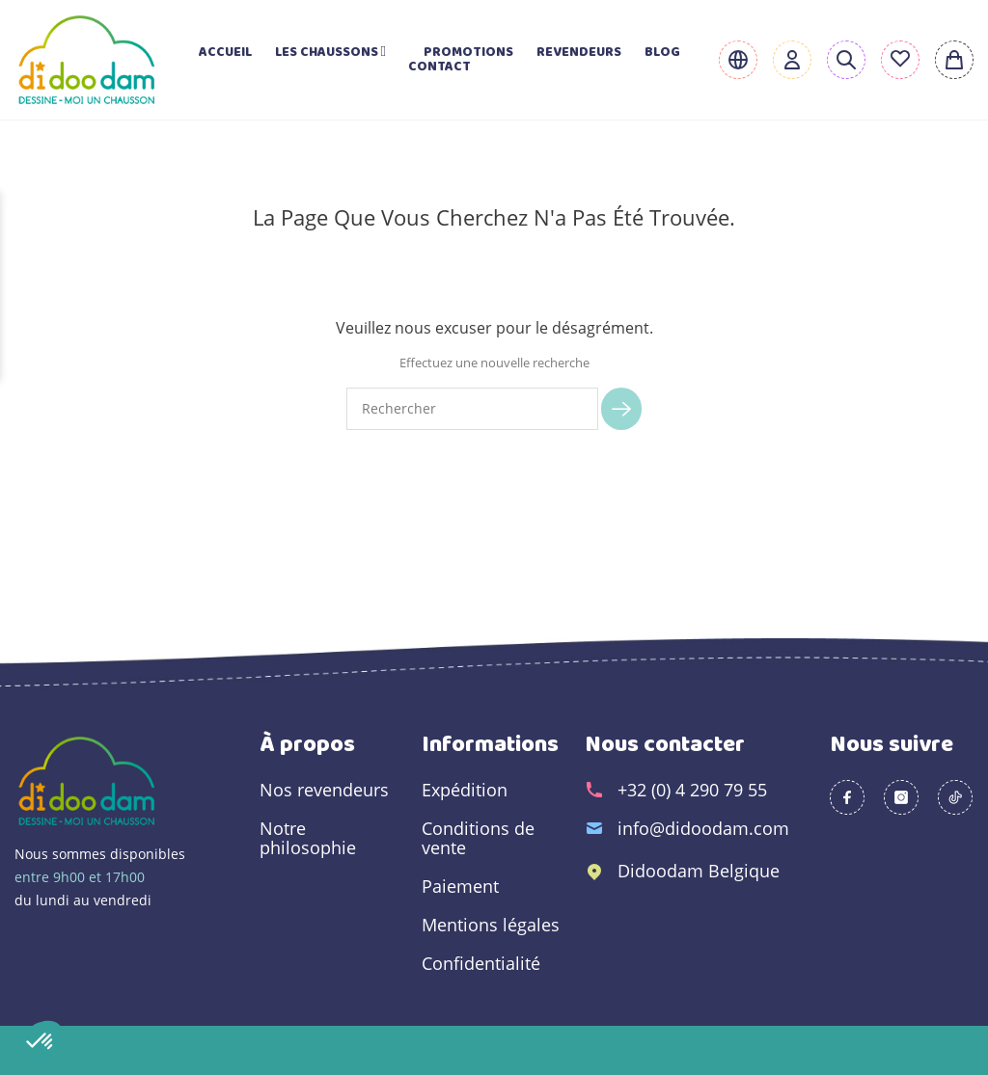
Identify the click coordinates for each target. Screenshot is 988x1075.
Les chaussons (337, 52)
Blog (662, 52)
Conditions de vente (478, 838)
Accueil (225, 52)
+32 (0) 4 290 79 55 (692, 789)
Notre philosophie (308, 838)
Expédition (465, 789)
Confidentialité (481, 963)
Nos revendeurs (324, 789)
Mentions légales (491, 924)
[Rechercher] (472, 409)
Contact (439, 67)
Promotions (468, 52)
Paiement (460, 886)
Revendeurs (578, 52)
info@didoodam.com (703, 828)
